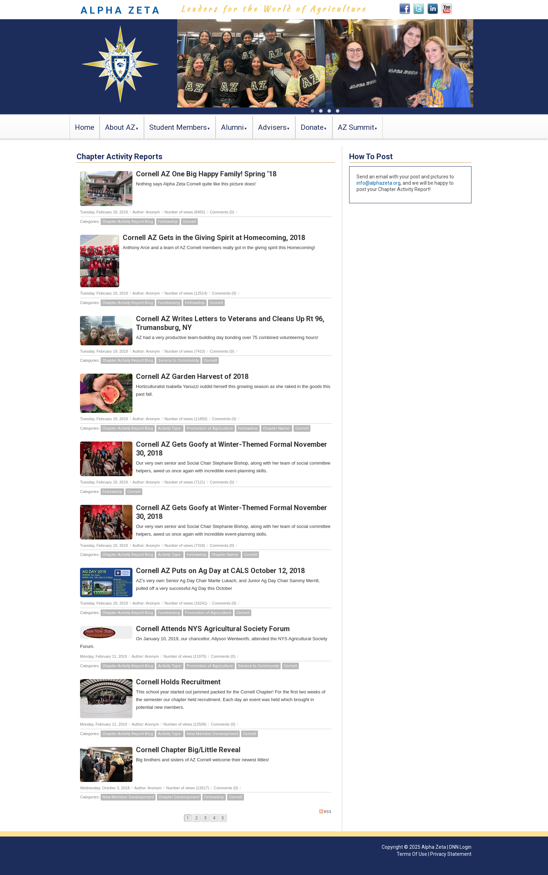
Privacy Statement (450, 854)
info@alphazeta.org (378, 183)
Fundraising (169, 303)
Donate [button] (312, 127)
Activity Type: (170, 428)
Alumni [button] (232, 127)
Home (84, 127)
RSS (325, 811)
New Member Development (212, 734)
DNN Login (460, 847)
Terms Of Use (412, 854)
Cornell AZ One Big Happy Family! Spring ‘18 (206, 174)
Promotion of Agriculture (210, 428)
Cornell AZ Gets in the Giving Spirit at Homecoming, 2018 (214, 237)
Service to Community (178, 360)
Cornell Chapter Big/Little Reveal (188, 750)
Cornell (189, 221)
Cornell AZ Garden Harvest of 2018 (192, 376)
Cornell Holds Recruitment (178, 682)
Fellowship (168, 221)
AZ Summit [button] (356, 127)
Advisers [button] (272, 127)
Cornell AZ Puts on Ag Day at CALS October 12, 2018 (220, 570)
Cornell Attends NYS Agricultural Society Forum (213, 629)
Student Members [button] (178, 127)
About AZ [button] (120, 127)
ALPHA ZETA (120, 10)
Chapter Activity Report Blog (127, 221)
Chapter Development (179, 797)
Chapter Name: (276, 428)
